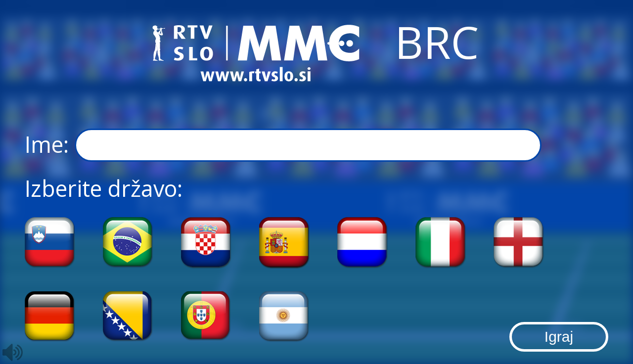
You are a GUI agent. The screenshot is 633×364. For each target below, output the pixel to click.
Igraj (558, 336)
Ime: (283, 145)
